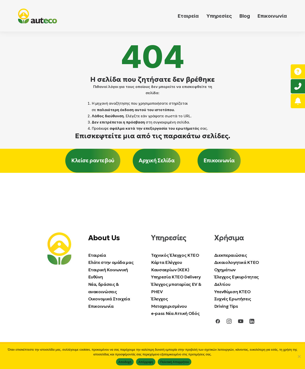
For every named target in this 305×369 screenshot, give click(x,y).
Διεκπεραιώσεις (230, 255)
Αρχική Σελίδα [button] (156, 160)
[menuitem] (190, 16)
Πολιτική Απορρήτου (174, 362)
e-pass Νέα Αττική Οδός (175, 313)
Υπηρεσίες (219, 16)
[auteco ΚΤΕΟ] (37, 16)
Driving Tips (226, 306)
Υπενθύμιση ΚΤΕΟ (232, 291)
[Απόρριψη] (299, 356)
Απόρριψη (145, 362)
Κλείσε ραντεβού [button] (92, 160)
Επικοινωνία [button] (219, 160)
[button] (217, 322)
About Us (104, 237)
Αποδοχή (125, 362)
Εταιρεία (188, 16)
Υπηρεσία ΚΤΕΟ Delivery (176, 277)
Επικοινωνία (272, 16)
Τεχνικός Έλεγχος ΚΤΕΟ (175, 255)
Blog (244, 16)
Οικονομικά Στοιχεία (109, 299)
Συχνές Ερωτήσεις (232, 299)
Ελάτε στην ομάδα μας (111, 262)
